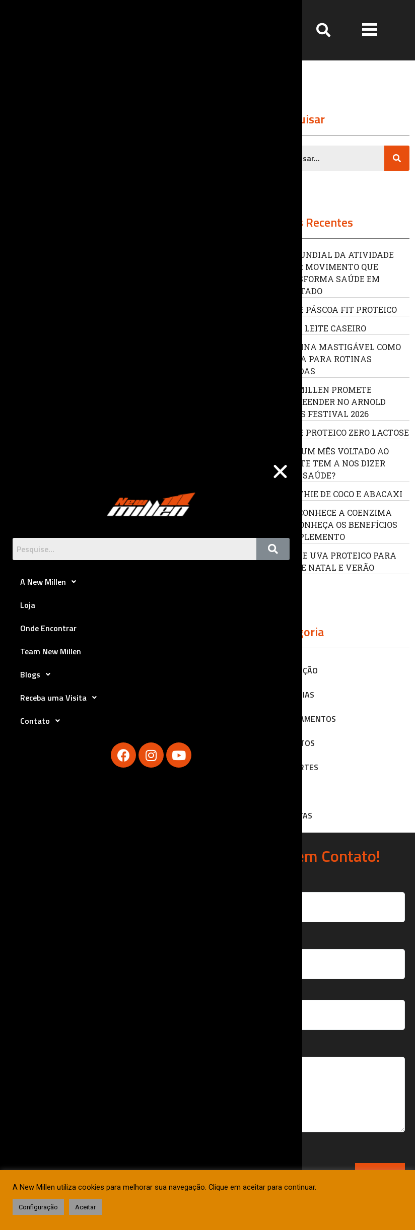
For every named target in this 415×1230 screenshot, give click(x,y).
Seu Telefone (317, 1005)
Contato (42, 721)
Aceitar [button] (85, 1207)
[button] (369, 30)
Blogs (38, 674)
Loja (27, 605)
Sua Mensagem (317, 1093)
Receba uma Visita (61, 698)
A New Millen (51, 582)
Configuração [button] (38, 1207)
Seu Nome (317, 897)
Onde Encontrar (48, 628)
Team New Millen (50, 651)
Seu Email (317, 954)
